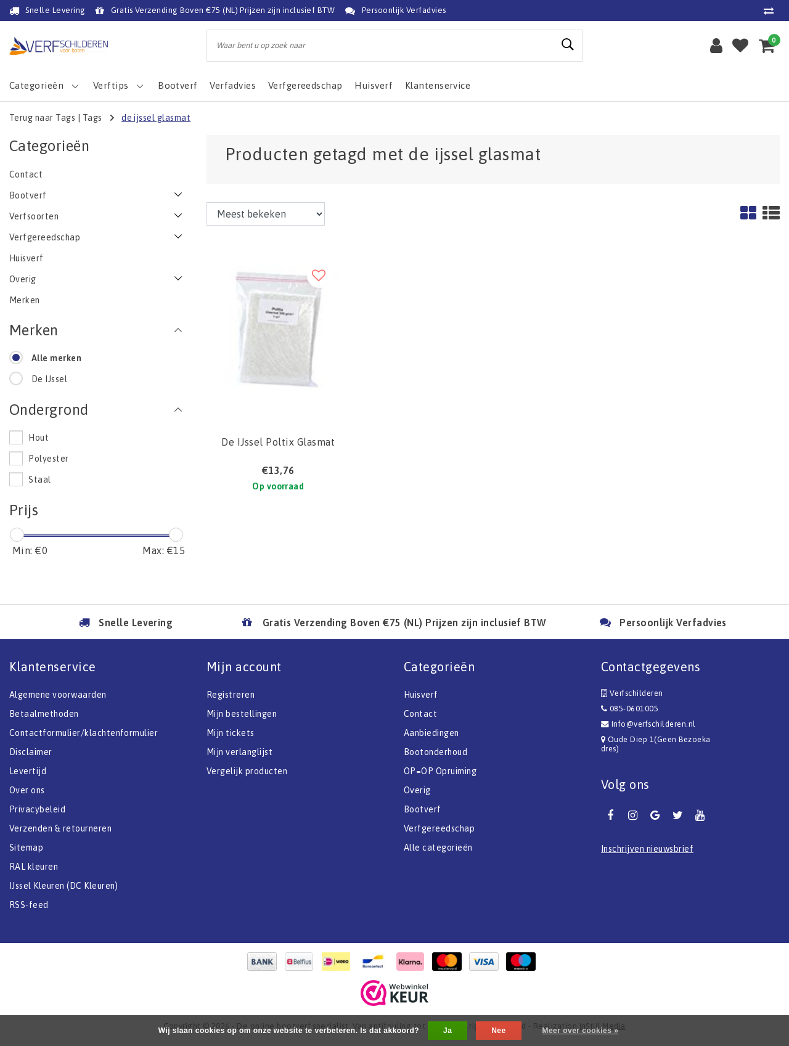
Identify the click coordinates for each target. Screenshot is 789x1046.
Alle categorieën (438, 847)
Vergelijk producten (246, 771)
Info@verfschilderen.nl (648, 724)
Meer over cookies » (580, 1030)
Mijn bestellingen (241, 714)
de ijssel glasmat (155, 118)
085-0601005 (629, 708)
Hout (38, 438)
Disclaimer (30, 752)
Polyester (48, 459)
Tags (92, 118)
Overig (417, 790)
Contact (420, 714)
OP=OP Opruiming (440, 771)
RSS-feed (29, 905)
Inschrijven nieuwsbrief (647, 849)
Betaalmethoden (44, 714)
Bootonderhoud (435, 752)
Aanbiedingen (431, 733)
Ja (447, 1030)
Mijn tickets (230, 733)
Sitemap (26, 847)
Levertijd (27, 771)
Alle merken (56, 358)
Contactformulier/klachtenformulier (83, 733)
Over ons (27, 790)
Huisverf (421, 695)
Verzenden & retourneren (60, 828)
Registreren (230, 695)
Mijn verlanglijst (239, 752)
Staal (39, 479)
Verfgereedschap (439, 828)
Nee (498, 1030)
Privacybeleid (37, 809)
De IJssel (49, 379)
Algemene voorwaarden (58, 695)
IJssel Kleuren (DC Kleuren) (63, 886)
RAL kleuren (33, 867)
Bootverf (422, 809)
